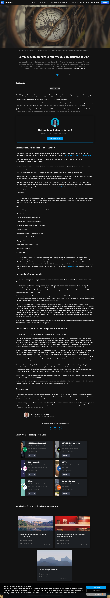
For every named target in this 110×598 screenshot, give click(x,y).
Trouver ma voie (55, 138)
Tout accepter (96, 587)
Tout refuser (96, 590)
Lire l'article (46, 545)
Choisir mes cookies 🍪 (96, 594)
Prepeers (21, 50)
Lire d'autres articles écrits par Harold (42, 416)
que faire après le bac (57, 187)
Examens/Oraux (42, 50)
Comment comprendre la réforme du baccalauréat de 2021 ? (71, 50)
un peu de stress (71, 266)
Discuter (105, 2)
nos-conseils (31, 50)
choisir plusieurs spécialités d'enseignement (78, 155)
